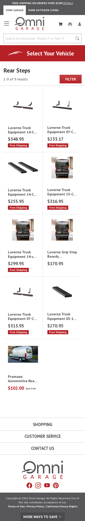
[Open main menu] (6, 25)
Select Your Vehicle (50, 53)
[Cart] (60, 23)
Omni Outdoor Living (43, 10)
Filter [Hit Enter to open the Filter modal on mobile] (70, 79)
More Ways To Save (42, 516)
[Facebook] (29, 485)
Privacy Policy (35, 506)
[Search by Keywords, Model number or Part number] (39, 38)
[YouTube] (47, 485)
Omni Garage (15, 10)
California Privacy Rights (62, 506)
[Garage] (70, 23)
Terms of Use (16, 506)
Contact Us (42, 448)
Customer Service (42, 436)
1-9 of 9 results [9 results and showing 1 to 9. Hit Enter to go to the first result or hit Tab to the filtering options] (15, 79)
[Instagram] (38, 485)
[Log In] (80, 23)
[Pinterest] (56, 485)
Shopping (42, 424)
